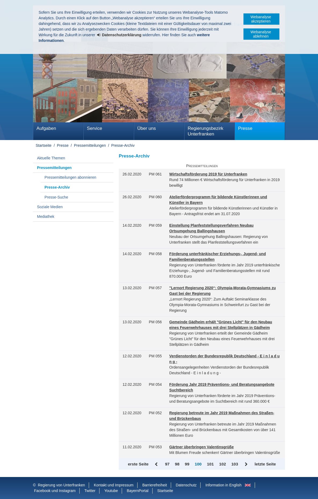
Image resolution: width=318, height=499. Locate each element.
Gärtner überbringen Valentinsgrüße (201, 447)
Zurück (156, 464)
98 (177, 464)
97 (167, 464)
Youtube (111, 491)
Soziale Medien (50, 207)
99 (187, 464)
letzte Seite (265, 464)
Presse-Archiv (123, 145)
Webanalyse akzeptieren (260, 19)
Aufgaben (46, 128)
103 (234, 464)
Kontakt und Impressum (114, 485)
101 (210, 464)
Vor (246, 464)
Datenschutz (186, 485)
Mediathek (45, 216)
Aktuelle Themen (51, 158)
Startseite (43, 145)
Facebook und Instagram (55, 491)
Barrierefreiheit (154, 485)
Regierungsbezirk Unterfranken (205, 131)
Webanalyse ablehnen (260, 34)
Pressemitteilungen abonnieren (70, 177)
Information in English (223, 485)
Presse (245, 128)
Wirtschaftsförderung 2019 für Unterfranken (208, 174)
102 (222, 464)
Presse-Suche (56, 197)
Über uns (146, 128)
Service (94, 128)
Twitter (89, 491)
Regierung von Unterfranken (61, 485)
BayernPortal (138, 491)
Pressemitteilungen (90, 145)
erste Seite (138, 464)
